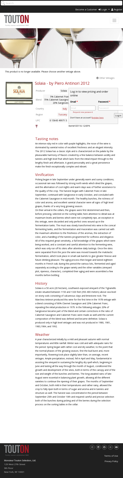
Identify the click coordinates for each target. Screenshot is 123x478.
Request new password (83, 112)
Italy (65, 108)
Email (74, 101)
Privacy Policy (111, 461)
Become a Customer (86, 9)
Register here (98, 117)
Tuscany (62, 114)
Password (104, 101)
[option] (19, 93)
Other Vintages (105, 77)
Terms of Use (111, 455)
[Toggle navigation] (114, 20)
